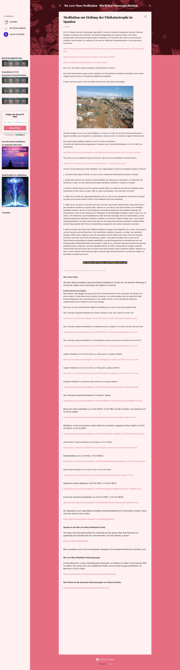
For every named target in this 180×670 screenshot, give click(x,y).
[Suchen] (150, 6)
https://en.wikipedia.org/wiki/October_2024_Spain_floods (85, 62)
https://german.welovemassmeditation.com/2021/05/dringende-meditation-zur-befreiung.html (101, 387)
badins (110, 664)
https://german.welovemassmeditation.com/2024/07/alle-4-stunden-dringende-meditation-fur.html (100, 318)
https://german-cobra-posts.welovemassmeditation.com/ (86, 588)
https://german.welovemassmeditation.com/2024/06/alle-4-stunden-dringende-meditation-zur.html (100, 346)
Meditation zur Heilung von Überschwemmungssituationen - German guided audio (94, 163)
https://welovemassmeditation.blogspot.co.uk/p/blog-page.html (88, 519)
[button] (145, 17)
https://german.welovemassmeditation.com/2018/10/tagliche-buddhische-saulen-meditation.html (102, 489)
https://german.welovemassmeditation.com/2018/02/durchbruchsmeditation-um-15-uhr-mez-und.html (101, 152)
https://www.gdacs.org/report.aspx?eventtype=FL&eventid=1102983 (89, 57)
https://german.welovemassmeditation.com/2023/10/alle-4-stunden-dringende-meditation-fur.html (100, 448)
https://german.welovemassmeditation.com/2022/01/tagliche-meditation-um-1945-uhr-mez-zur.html (100, 373)
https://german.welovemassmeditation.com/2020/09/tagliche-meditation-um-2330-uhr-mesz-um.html (104, 434)
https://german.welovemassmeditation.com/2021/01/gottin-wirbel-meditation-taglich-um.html (98, 475)
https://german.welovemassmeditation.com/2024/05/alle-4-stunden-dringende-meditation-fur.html (102, 401)
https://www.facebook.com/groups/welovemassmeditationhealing (89, 574)
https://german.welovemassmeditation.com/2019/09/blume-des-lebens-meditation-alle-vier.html (99, 417)
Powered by (15, 135)
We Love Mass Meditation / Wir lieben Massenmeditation (101, 5)
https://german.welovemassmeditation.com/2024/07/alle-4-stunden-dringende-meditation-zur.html (100, 332)
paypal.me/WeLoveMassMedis (75, 541)
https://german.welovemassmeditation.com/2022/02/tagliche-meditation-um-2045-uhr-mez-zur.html (100, 360)
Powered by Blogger (105, 659)
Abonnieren (15, 128)
